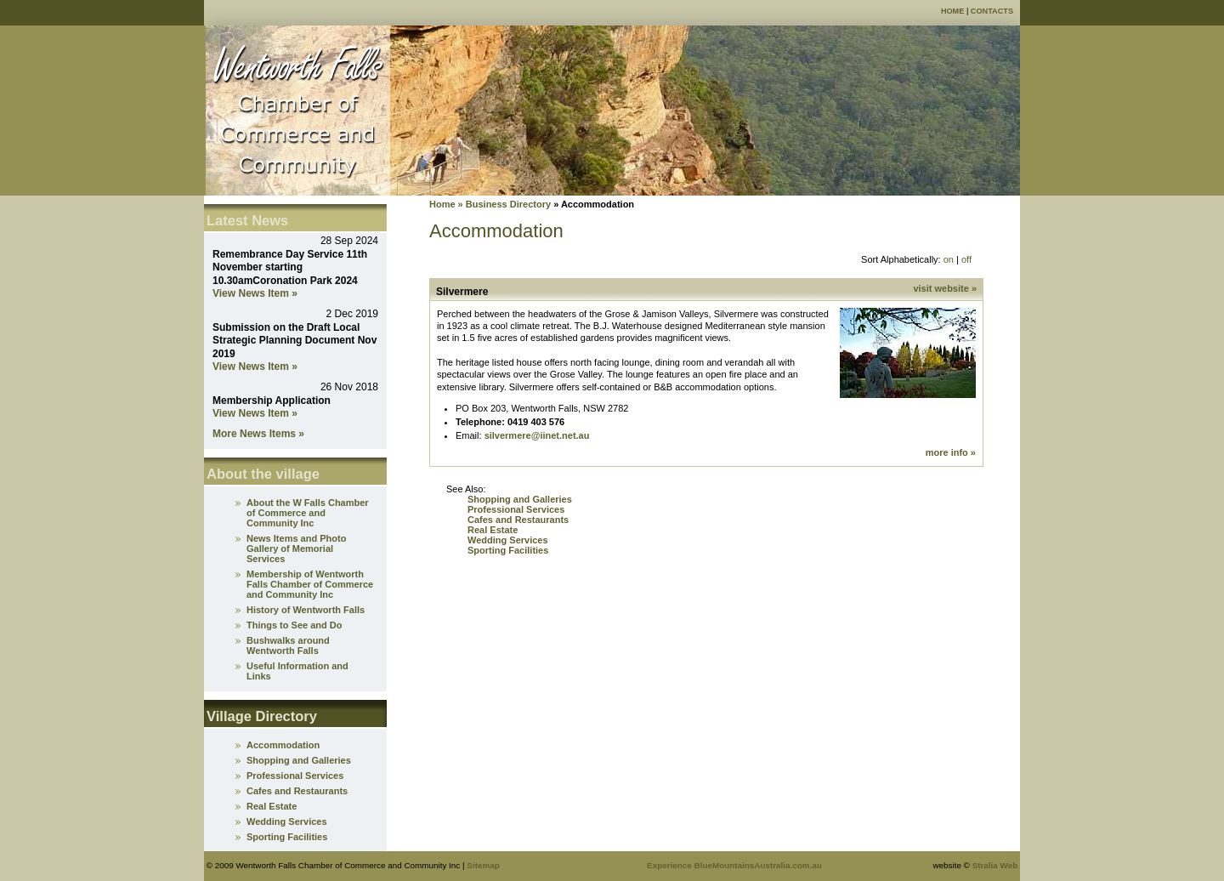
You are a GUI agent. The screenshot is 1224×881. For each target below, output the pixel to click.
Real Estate (493, 530)
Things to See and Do (294, 625)
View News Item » (255, 293)
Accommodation (283, 745)
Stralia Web (995, 865)
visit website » (945, 288)
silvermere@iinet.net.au (537, 435)
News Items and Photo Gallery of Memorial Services (296, 548)
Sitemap (483, 865)
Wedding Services (508, 540)
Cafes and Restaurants (518, 519)
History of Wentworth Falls (305, 610)
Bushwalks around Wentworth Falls (288, 645)
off (966, 259)
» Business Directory (504, 204)
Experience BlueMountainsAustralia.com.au (734, 865)
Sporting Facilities (508, 550)
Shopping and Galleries (520, 499)
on (949, 259)
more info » (951, 452)
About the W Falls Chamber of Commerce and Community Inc (307, 512)
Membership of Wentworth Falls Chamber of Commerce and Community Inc (309, 584)
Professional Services (516, 509)
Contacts (992, 11)
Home (952, 11)
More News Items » (258, 434)
